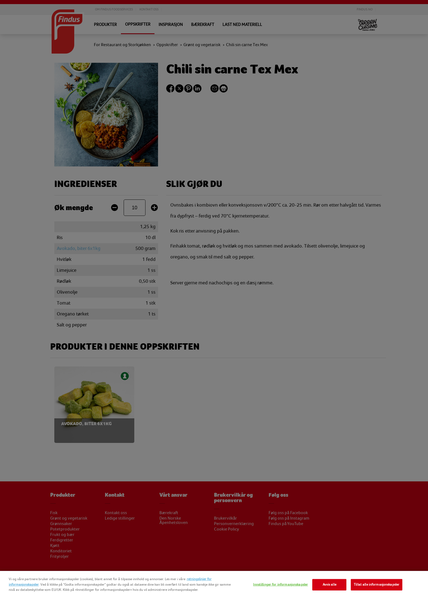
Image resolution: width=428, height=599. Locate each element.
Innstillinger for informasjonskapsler (280, 584)
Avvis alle (329, 584)
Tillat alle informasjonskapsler (376, 584)
